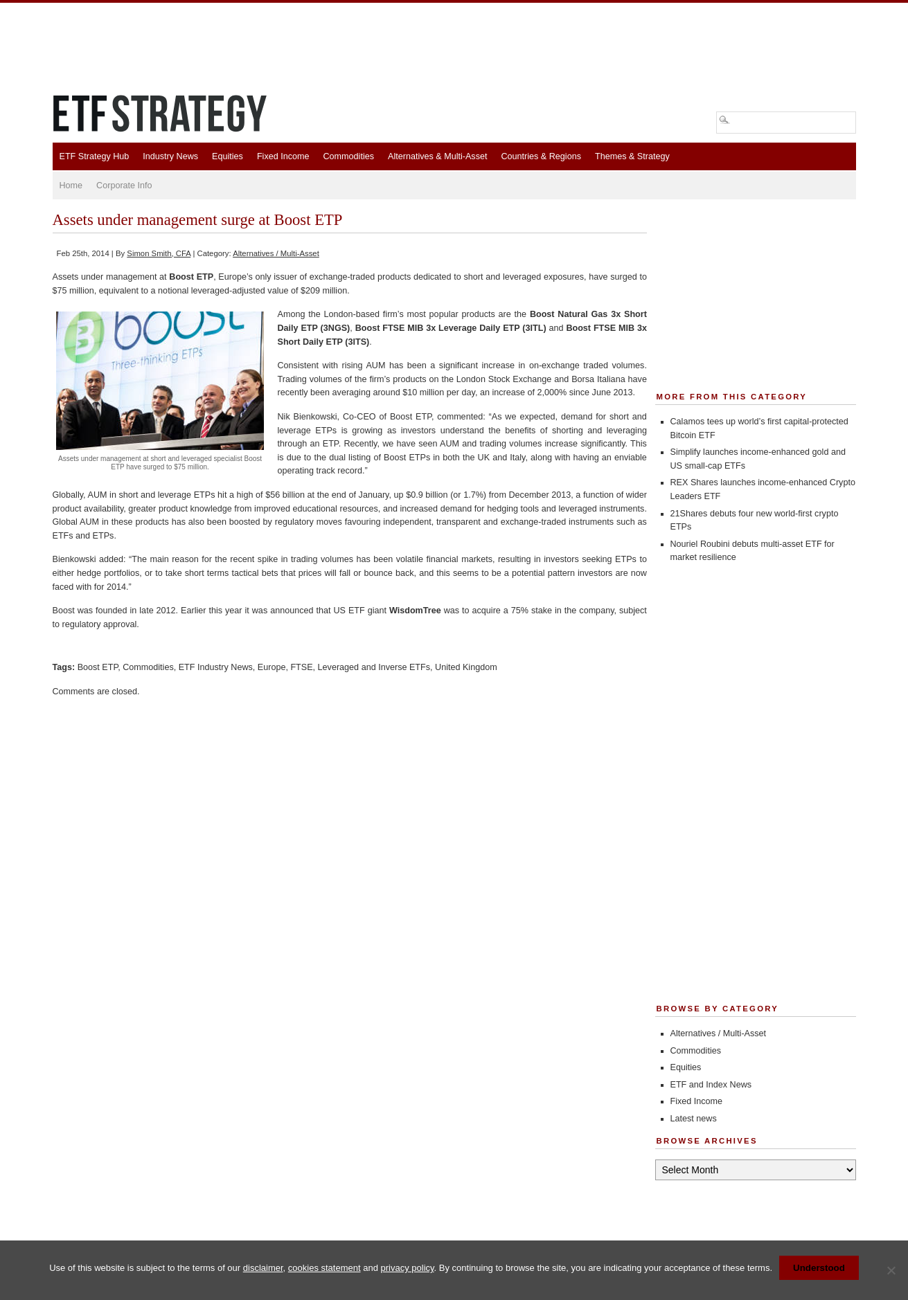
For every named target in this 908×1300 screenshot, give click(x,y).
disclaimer (263, 1268)
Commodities (348, 156)
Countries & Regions (541, 156)
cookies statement (324, 1268)
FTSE (301, 667)
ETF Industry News (216, 667)
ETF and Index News (711, 1085)
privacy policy (407, 1268)
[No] (891, 1270)
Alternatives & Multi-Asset (437, 156)
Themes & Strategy (632, 156)
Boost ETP (98, 667)
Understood (819, 1268)
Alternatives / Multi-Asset (276, 253)
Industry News (170, 156)
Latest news (693, 1118)
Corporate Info (124, 185)
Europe (272, 667)
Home (71, 185)
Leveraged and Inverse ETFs (374, 667)
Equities (227, 156)
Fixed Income (283, 156)
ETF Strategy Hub (95, 156)
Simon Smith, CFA (158, 253)
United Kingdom (466, 667)
